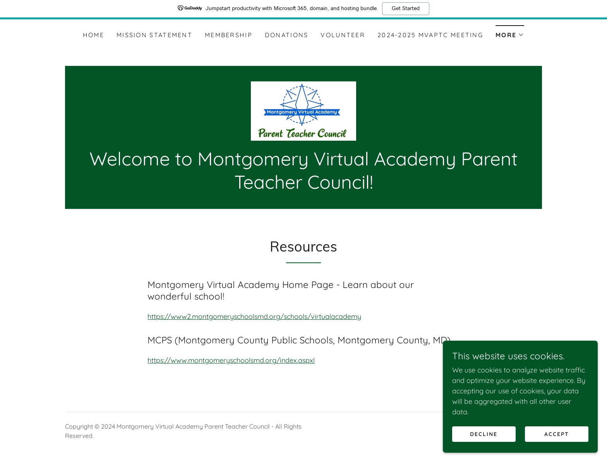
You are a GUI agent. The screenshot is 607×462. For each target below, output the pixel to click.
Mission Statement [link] (154, 35)
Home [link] (93, 35)
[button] (510, 32)
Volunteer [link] (343, 35)
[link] (303, 110)
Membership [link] (228, 35)
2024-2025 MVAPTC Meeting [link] (430, 35)
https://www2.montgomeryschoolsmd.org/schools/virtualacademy (254, 316)
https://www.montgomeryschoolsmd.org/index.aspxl (231, 360)
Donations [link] (287, 35)
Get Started (406, 8)
